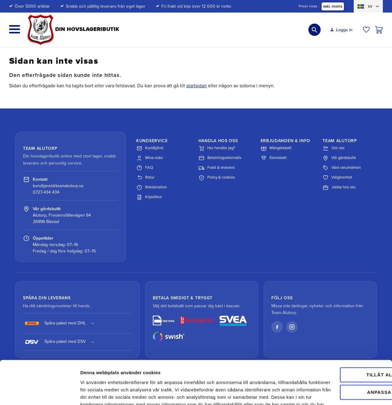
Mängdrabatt (276, 148)
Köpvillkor (149, 197)
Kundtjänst (150, 148)
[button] (14, 29)
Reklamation (151, 187)
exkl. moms (332, 6)
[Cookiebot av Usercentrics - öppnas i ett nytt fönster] (39, 393)
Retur (145, 178)
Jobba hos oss (339, 187)
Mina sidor (149, 158)
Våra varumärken (341, 168)
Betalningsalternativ (219, 158)
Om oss (333, 148)
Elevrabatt (274, 158)
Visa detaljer (93, 393)
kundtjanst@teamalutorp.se (58, 185)
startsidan (196, 86)
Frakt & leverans (216, 168)
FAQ (144, 168)
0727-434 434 (46, 192)
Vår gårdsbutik (339, 158)
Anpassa (341, 349)
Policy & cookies (216, 178)
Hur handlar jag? (216, 148)
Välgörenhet (337, 178)
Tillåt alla (340, 332)
